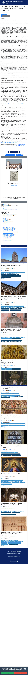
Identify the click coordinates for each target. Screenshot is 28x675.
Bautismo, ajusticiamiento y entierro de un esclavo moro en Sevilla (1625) (12, 532)
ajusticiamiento (7, 540)
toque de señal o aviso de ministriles (10, 214)
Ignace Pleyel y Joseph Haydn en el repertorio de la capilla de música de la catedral (13, 504)
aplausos (13, 511)
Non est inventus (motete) (8, 221)
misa (4, 217)
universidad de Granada (7, 240)
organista (12, 455)
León (3, 420)
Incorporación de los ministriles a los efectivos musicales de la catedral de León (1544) (13, 416)
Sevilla (4, 390)
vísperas (4, 218)
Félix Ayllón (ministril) (7, 237)
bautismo (3, 540)
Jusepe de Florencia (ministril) (8, 235)
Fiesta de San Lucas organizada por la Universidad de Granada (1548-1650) (11, 330)
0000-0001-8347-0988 (4, 14)
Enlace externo (14, 185)
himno (14, 482)
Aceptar (7, 673)
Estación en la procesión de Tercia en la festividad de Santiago (11, 361)
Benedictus (3, 426)
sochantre (18, 455)
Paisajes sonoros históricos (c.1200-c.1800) (14, 2)
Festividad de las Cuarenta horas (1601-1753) (12, 473)
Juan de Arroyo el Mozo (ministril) (9, 234)
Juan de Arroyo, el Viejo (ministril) (9, 229)
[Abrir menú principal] (26, 2)
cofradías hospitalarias (5, 544)
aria (6, 511)
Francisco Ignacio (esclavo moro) (13, 544)
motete (4, 220)
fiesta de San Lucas (4, 337)
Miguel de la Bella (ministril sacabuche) (10, 231)
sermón (4, 222)
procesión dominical (15, 452)
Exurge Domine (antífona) (5, 396)
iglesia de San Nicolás (7, 208)
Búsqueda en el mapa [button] (9, 154)
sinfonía (10, 511)
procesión (5, 219)
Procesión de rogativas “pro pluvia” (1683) (12, 387)
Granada (6, 205)
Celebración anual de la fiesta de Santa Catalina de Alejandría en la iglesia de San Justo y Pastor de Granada (13, 298)
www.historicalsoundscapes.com (16, 553)
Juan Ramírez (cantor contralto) (19, 511)
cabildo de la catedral (18, 396)
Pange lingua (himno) (22, 482)
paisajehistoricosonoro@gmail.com (14, 556)
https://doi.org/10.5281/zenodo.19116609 (8, 142)
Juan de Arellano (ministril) (8, 230)
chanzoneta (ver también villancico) (6, 541)
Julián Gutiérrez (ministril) (8, 239)
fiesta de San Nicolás (7, 215)
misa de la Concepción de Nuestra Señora (12, 481)
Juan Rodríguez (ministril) (8, 233)
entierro (13, 540)
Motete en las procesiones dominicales (11, 446)
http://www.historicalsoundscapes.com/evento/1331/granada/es (15, 103)
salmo (9, 482)
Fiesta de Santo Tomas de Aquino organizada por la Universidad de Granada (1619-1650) (13, 264)
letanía (11, 396)
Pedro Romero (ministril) (7, 236)
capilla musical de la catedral (8, 227)
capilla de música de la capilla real (9, 228)
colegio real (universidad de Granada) (10, 209)
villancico (3, 482)
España (4, 204)
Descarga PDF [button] (19, 154)
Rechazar (20, 673)
